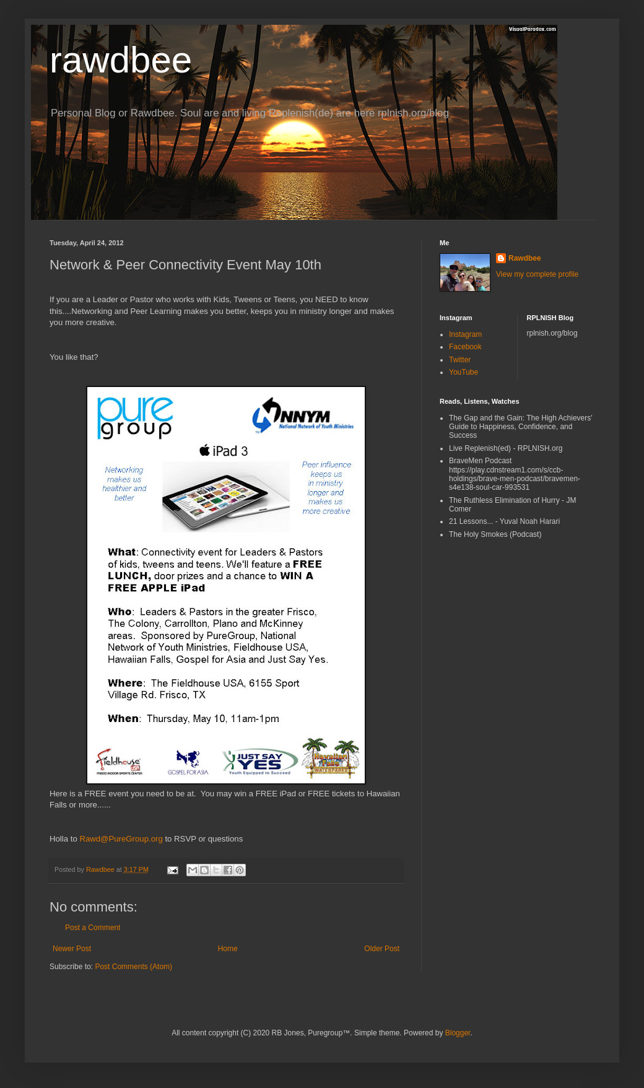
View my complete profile (537, 274)
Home (228, 948)
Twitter (460, 359)
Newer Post (72, 948)
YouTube (463, 372)
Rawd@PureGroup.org (120, 838)
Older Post (381, 948)
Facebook (465, 346)
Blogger (458, 1033)
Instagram (465, 334)
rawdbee (121, 60)
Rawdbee (524, 258)
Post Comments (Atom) (133, 966)
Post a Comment (92, 927)
